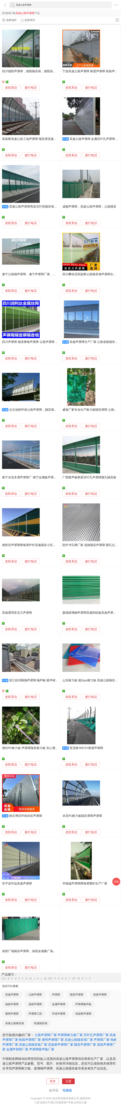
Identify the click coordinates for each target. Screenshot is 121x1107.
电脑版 (67, 1090)
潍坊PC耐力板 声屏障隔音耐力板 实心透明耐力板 (34, 748)
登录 (53, 1081)
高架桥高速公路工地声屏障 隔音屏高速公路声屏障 (35, 139)
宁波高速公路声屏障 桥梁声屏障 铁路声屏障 (91, 71)
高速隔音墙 (40, 1023)
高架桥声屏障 (83, 1013)
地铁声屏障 (12, 1004)
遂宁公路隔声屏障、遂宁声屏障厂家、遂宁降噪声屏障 (38, 274)
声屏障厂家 (101, 1040)
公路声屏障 (35, 994)
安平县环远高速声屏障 (17, 883)
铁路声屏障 (100, 994)
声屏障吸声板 (83, 1004)
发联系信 (11, 87)
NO (50, 978)
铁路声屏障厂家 (30, 1040)
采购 (116, 881)
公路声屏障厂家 (46, 1035)
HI (30, 978)
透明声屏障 (12, 1013)
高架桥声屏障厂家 (60, 1044)
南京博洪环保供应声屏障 (25, 816)
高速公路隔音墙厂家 (79, 1040)
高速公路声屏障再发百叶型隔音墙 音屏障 (36, 206)
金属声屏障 (58, 1004)
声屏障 (56, 994)
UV (73, 978)
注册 (68, 1081)
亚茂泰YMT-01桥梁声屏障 (86, 748)
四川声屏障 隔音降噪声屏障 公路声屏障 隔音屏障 (34, 342)
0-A (4, 978)
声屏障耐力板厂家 (70, 1035)
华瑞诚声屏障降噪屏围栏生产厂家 (84, 883)
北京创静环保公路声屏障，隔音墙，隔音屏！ (39, 409)
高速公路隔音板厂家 (33, 1044)
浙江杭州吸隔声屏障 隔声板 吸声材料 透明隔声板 (41, 680)
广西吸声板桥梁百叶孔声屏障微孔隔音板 (89, 477)
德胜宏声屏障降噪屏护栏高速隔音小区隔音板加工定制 (38, 545)
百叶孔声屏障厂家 (96, 1035)
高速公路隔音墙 (14, 1023)
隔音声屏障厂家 (85, 1044)
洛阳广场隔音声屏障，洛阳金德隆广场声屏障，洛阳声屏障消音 (44, 951)
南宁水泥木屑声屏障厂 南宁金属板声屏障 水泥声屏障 (37, 477)
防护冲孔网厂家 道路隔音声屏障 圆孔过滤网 (91, 545)
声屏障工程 (35, 1013)
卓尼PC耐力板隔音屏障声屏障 (82, 816)
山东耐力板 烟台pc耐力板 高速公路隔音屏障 (91, 680)
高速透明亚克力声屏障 (17, 612)
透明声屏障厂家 (53, 1040)
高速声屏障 (12, 994)
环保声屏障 (58, 1013)
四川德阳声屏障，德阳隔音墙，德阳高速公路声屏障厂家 (39, 71)
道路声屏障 (35, 1004)
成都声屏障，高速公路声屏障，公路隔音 (89, 206)
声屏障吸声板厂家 (41, 1049)
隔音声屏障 (76, 994)
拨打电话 (31, 87)
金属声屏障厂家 (17, 1049)
